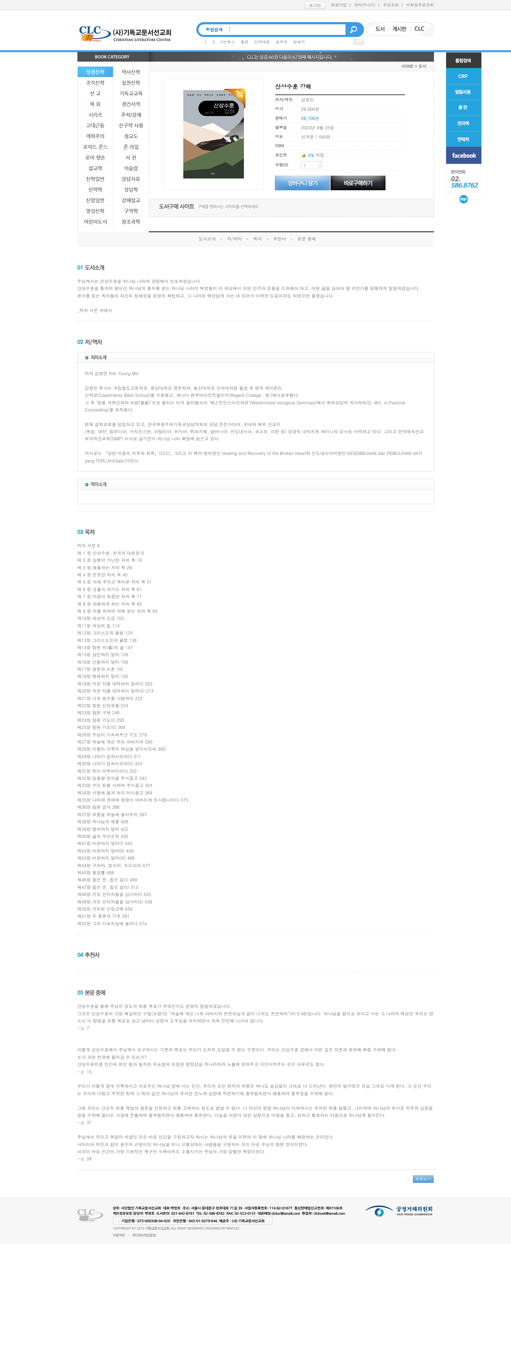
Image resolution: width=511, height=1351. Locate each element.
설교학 (95, 168)
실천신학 (131, 83)
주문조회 (391, 4)
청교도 (131, 136)
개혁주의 (95, 136)
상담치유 (131, 179)
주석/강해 (131, 115)
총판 (245, 42)
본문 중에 (306, 238)
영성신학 (95, 211)
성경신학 (95, 72)
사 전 (131, 157)
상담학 (131, 189)
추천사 (279, 238)
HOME (407, 66)
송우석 (281, 42)
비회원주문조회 (420, 4)
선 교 (95, 93)
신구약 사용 (131, 125)
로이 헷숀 (95, 157)
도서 (422, 66)
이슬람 (131, 168)
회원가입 (339, 4)
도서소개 (207, 238)
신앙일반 (95, 200)
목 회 (95, 104)
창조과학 (131, 221)
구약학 (131, 211)
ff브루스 (227, 42)
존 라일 (131, 147)
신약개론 (262, 42)
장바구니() (364, 4)
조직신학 (95, 83)
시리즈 (95, 115)
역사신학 (131, 72)
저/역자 (234, 238)
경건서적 (131, 104)
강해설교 (131, 200)
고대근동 (95, 125)
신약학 (95, 189)
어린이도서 (95, 221)
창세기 (299, 42)
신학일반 (95, 179)
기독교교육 (131, 93)
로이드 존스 (95, 147)
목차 (257, 238)
